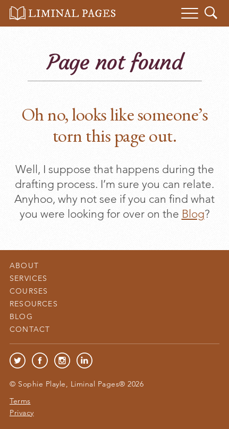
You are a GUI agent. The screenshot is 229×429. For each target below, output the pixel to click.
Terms (20, 401)
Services (29, 278)
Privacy (22, 412)
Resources (34, 303)
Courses (29, 291)
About (24, 265)
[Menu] (189, 13)
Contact (30, 329)
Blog (193, 213)
